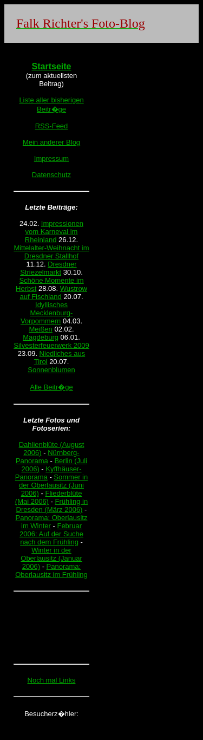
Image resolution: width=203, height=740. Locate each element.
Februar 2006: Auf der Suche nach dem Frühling (51, 534)
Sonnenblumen (51, 370)
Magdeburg (40, 337)
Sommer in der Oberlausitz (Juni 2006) (53, 485)
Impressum (51, 158)
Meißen (40, 329)
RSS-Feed (51, 126)
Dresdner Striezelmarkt (48, 268)
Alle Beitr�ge (51, 387)
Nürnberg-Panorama (48, 457)
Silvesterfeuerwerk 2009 (51, 345)
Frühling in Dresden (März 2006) (52, 505)
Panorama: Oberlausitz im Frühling (51, 570)
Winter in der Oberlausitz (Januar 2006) (51, 558)
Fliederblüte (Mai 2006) (48, 497)
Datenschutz (51, 175)
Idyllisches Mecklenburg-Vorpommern (47, 313)
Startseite (51, 66)
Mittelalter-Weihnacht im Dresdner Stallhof (51, 252)
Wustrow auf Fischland (53, 292)
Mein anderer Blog (51, 142)
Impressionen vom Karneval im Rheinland (54, 231)
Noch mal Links (52, 680)
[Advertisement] (51, 627)
